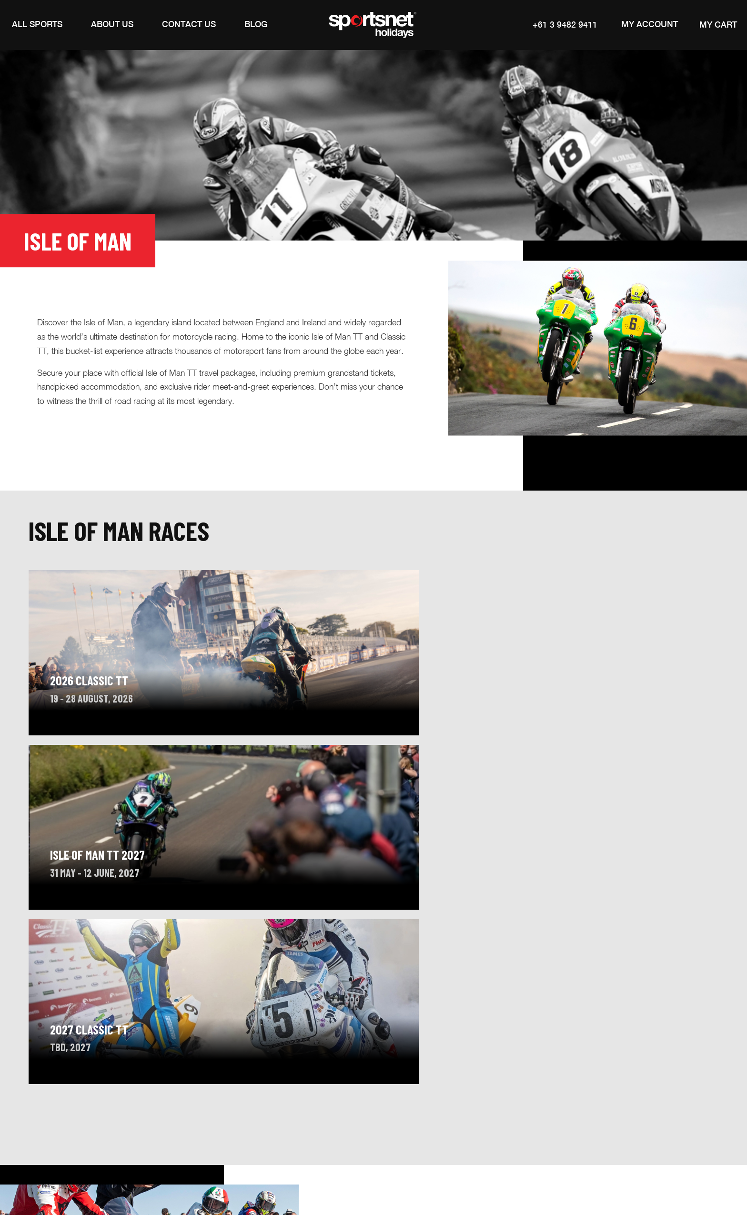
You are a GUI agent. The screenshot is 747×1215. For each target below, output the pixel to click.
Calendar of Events (66, 1110)
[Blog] (256, 24)
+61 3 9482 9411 (563, 25)
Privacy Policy (572, 1175)
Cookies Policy (630, 1175)
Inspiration (221, 1110)
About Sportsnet (151, 1110)
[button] (37, 24)
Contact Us (283, 1110)
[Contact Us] (189, 24)
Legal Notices (517, 1175)
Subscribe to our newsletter (586, 1113)
